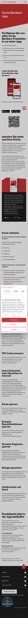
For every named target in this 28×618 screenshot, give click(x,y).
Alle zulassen (13, 320)
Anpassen (14, 324)
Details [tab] (16, 291)
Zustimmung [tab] (6, 291)
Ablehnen (14, 329)
